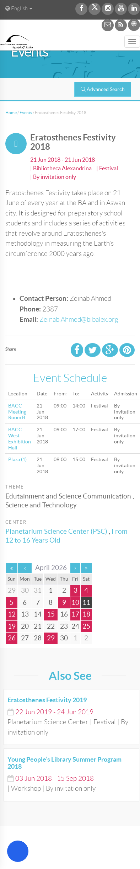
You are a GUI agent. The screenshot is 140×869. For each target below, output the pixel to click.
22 (51, 626)
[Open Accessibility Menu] (17, 851)
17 (75, 614)
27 (25, 638)
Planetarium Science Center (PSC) (56, 531)
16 (64, 614)
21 (38, 626)
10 (75, 602)
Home (11, 112)
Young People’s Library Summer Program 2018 (64, 763)
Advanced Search (103, 89)
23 (64, 626)
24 (75, 626)
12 (12, 614)
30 (64, 638)
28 (38, 638)
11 (86, 602)
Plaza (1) (17, 459)
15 (51, 614)
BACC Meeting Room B (17, 412)
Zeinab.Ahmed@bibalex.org (78, 319)
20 (25, 626)
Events (26, 112)
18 (86, 614)
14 (38, 614)
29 (51, 638)
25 (86, 626)
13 (25, 614)
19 (12, 626)
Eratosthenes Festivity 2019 (47, 700)
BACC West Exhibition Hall (19, 438)
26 (12, 638)
